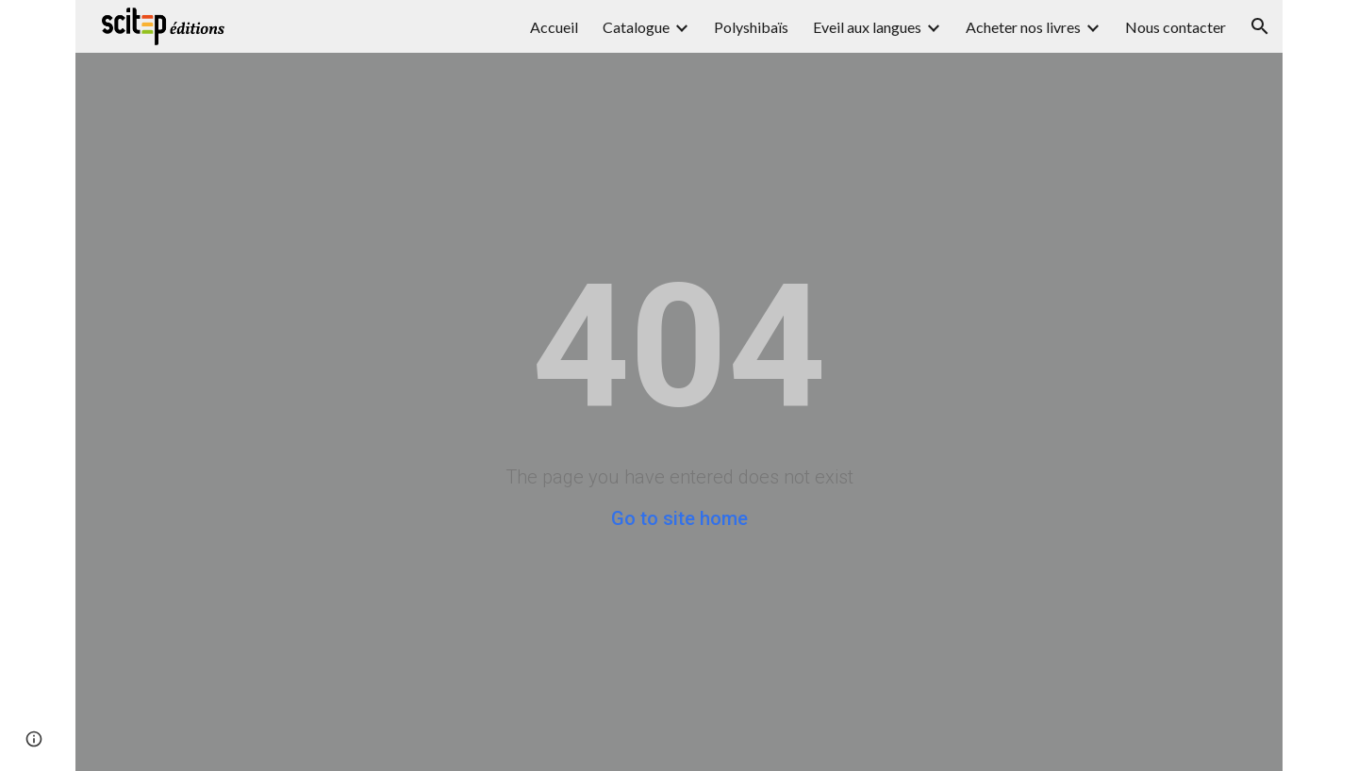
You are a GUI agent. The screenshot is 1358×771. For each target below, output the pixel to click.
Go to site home (679, 518)
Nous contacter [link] (1175, 27)
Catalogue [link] (636, 27)
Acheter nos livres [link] (1023, 27)
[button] (1260, 26)
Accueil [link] (554, 27)
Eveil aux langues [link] (867, 27)
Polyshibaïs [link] (751, 27)
